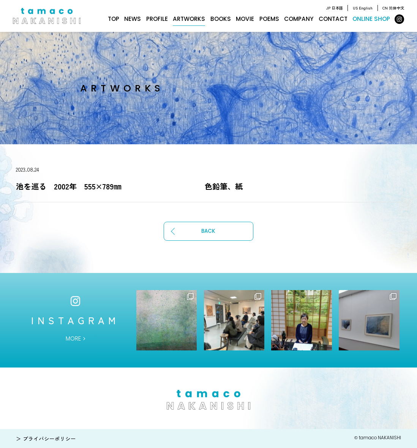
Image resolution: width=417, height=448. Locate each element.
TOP (113, 19)
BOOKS (220, 19)
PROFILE (157, 19)
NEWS (132, 19)
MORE (73, 338)
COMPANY (298, 19)
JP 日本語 (334, 8)
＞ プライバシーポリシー (46, 438)
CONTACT (333, 19)
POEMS (269, 19)
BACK (208, 231)
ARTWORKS (189, 19)
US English (363, 8)
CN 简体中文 (393, 8)
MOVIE (245, 19)
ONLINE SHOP (371, 19)
